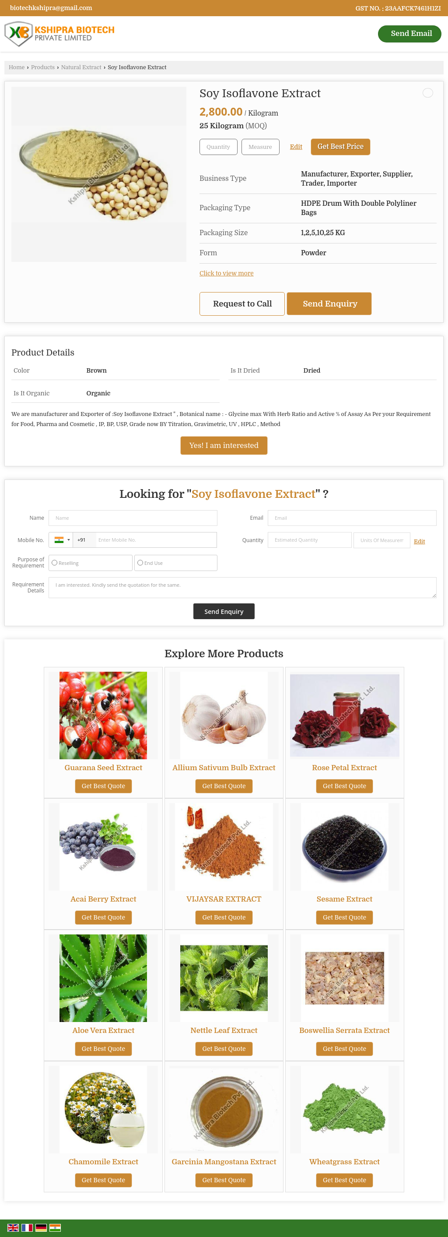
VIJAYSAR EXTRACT (223, 899)
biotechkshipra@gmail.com (51, 7)
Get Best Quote (103, 785)
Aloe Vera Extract (104, 1030)
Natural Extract (81, 67)
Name (36, 518)
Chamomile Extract (104, 1162)
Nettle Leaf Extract (224, 1030)
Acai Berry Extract (103, 899)
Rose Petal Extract (344, 768)
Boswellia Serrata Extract (344, 1030)
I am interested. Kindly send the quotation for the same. (243, 587)
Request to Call (242, 303)
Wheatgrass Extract (344, 1162)
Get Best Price (341, 147)
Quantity (252, 540)
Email (256, 518)
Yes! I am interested (224, 445)
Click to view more (227, 273)
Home (16, 67)
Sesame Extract (344, 899)
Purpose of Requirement (28, 563)
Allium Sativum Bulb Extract (223, 768)
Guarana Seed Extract (103, 768)
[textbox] (261, 147)
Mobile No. (31, 540)
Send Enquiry (330, 303)
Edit (296, 147)
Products (43, 67)
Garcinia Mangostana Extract (224, 1162)
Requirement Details (28, 587)
